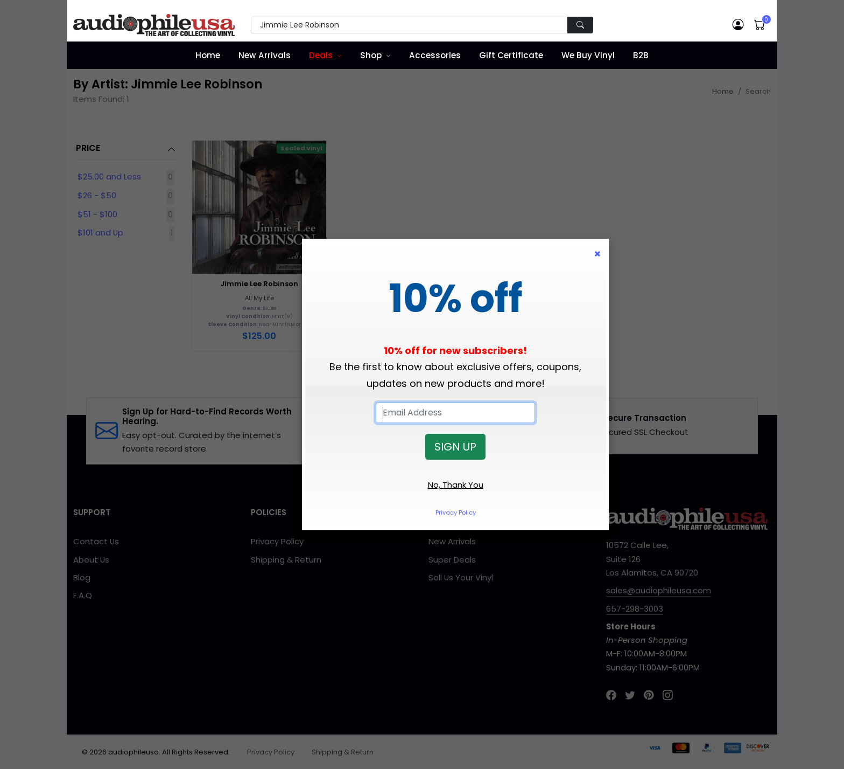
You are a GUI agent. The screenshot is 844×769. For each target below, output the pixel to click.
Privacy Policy (455, 512)
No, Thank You (455, 484)
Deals (321, 55)
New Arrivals (264, 55)
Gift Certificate (511, 55)
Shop (371, 55)
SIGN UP (455, 446)
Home (207, 55)
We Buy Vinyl (588, 55)
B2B (641, 55)
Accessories (435, 55)
